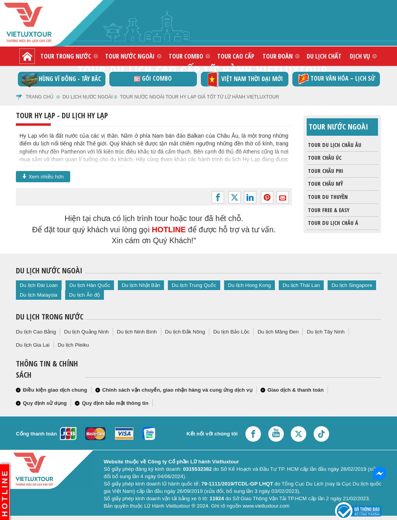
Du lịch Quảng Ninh (86, 332)
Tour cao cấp (235, 56)
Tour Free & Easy (328, 210)
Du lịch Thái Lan (301, 285)
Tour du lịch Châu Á (332, 223)
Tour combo (186, 56)
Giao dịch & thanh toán (296, 390)
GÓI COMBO (153, 78)
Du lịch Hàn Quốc (89, 285)
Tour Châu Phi (325, 171)
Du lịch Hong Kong (249, 285)
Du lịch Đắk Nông (185, 332)
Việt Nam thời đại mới (244, 79)
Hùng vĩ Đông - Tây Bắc (61, 79)
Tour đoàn (277, 56)
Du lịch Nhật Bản (141, 285)
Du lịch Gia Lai (33, 345)
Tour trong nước (65, 56)
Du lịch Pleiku (73, 345)
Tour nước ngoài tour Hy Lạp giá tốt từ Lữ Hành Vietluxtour (199, 97)
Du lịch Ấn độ (84, 295)
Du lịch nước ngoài (87, 97)
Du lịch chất (324, 56)
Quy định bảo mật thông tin (115, 403)
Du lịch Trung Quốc (194, 285)
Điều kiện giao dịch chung (55, 390)
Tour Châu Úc (324, 158)
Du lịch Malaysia (38, 295)
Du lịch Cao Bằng (36, 332)
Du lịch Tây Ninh (326, 332)
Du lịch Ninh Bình (137, 332)
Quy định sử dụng (45, 403)
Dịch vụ (360, 56)
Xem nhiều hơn (43, 176)
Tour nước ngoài (130, 56)
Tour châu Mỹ (325, 184)
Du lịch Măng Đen (278, 332)
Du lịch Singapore (351, 285)
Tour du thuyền (327, 197)
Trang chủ (40, 97)
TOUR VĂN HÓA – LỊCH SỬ (336, 79)
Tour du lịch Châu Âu (334, 145)
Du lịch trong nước (49, 316)
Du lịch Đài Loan (39, 285)
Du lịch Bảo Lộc (231, 332)
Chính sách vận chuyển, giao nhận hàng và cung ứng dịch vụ (177, 390)
